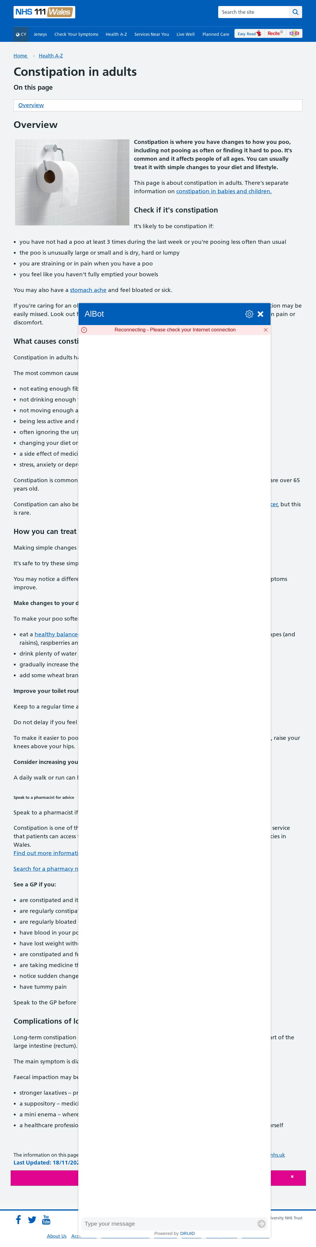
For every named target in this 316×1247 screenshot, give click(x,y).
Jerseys (40, 34)
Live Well (186, 34)
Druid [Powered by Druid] (187, 1233)
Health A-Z (116, 34)
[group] (175, 776)
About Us (57, 1236)
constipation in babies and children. (224, 191)
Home (21, 56)
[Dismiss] (266, 330)
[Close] (297, 1176)
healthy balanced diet (64, 634)
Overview (31, 105)
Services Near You (152, 34)
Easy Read (250, 33)
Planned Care (216, 34)
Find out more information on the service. (69, 853)
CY (21, 34)
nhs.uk (277, 1155)
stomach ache (88, 290)
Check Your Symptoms (76, 34)
